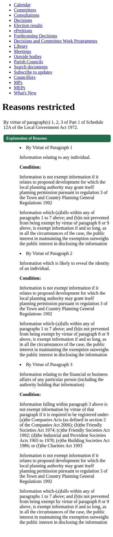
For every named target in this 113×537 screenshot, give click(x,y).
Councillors (25, 77)
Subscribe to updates (33, 72)
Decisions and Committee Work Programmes (55, 41)
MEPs (19, 87)
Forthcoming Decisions (35, 35)
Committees (25, 9)
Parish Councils (28, 61)
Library (21, 46)
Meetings (22, 51)
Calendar (22, 4)
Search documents (31, 66)
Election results (28, 25)
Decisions (23, 20)
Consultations (26, 15)
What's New (25, 92)
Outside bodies (28, 56)
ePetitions (23, 30)
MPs (18, 82)
